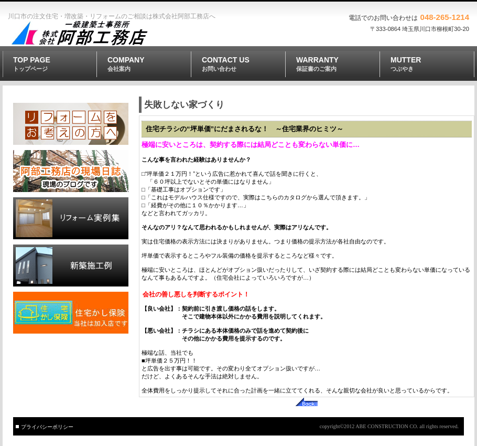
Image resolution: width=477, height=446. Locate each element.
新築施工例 (70, 265)
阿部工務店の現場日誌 (70, 171)
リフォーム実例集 (70, 218)
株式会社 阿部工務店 (84, 33)
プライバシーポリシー (47, 427)
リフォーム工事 (70, 124)
